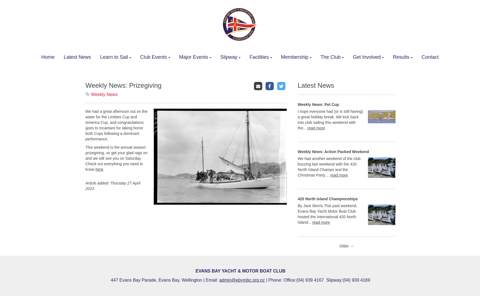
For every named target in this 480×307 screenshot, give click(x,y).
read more (316, 128)
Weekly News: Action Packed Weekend (333, 152)
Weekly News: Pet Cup (318, 104)
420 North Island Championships (328, 199)
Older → (347, 246)
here (99, 169)
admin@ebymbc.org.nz (242, 280)
